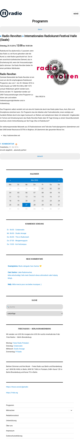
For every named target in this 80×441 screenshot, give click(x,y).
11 (10, 191)
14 (34, 191)
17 (58, 191)
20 (26, 195)
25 (10, 199)
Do (34, 179)
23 (50, 195)
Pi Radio (19, 348)
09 (50, 187)
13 (26, 191)
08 (42, 187)
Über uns (9, 422)
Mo (10, 179)
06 (26, 187)
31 (58, 199)
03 (58, 183)
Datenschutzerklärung (14, 433)
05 (18, 187)
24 (58, 195)
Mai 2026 (33, 175)
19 (18, 195)
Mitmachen (10, 407)
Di (18, 179)
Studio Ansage (19, 345)
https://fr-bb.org (12, 389)
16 (50, 191)
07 (34, 187)
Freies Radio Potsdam (21, 339)
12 (18, 191)
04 (10, 187)
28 (18, 183)
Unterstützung (11, 417)
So (58, 179)
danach (40, 151)
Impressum (10, 428)
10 (58, 187)
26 (18, 199)
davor (40, 29)
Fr (41, 179)
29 (26, 183)
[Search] (34, 302)
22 (42, 195)
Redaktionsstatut (12, 412)
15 (42, 191)
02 (50, 183)
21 (34, 195)
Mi (26, 179)
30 (34, 183)
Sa (50, 179)
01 (42, 183)
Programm (10, 402)
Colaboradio (18, 342)
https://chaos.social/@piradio (17, 383)
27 (10, 183)
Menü (76, 14)
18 (10, 195)
